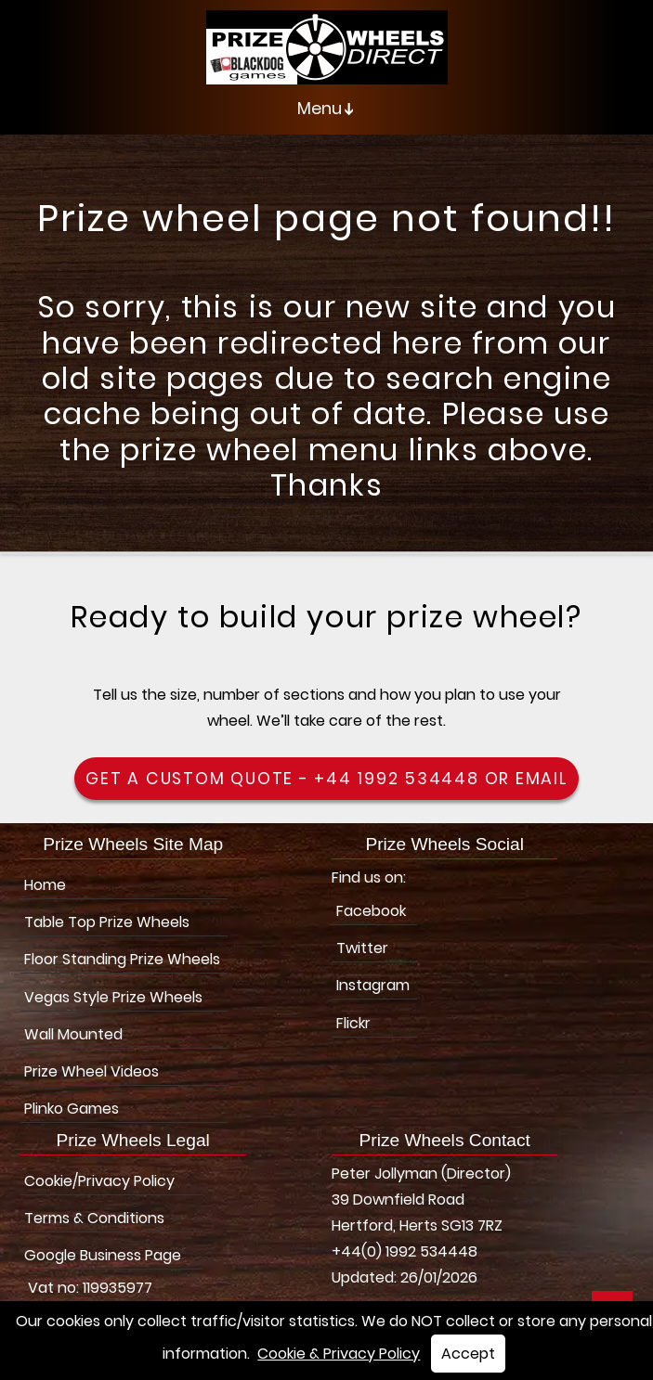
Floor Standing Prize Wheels (122, 959)
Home (45, 885)
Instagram (373, 985)
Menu (329, 108)
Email (542, 778)
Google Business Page (102, 1255)
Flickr (353, 1023)
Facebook (371, 911)
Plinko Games (71, 1108)
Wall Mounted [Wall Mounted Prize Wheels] (73, 1034)
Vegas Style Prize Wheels (113, 997)
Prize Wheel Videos (91, 1071)
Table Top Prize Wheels (106, 922)
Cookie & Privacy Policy (338, 1353)
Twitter (362, 948)
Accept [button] (468, 1353)
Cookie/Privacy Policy (99, 1181)
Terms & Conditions (94, 1218)
